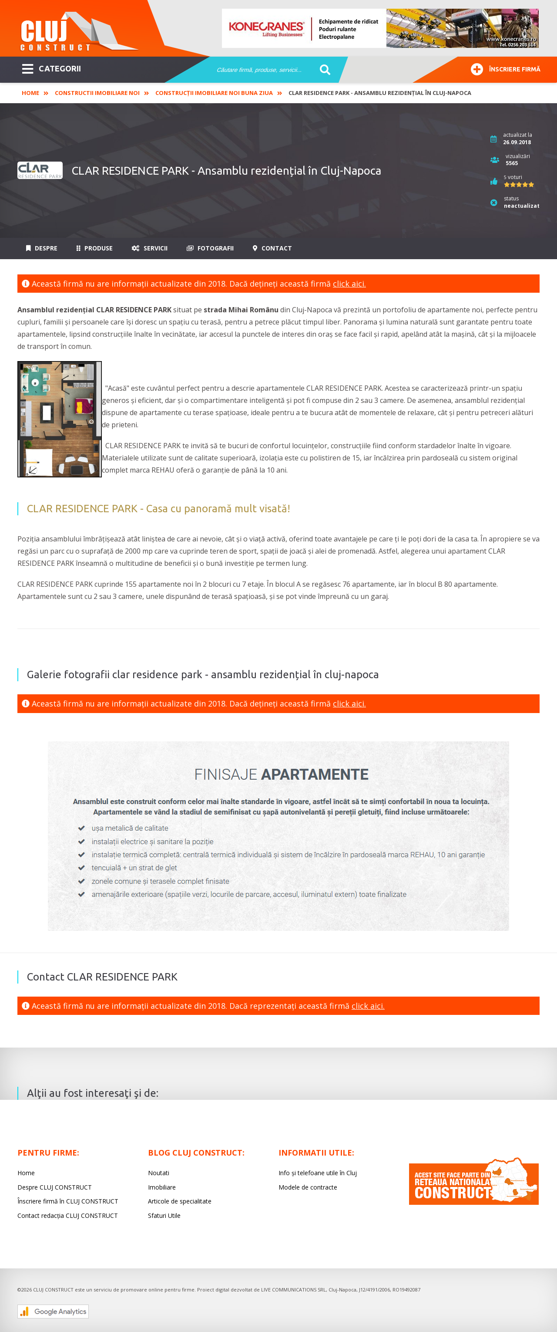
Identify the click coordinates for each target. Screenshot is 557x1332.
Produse (95, 248)
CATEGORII (51, 68)
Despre (41, 248)
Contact (272, 248)
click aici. (349, 283)
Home (30, 93)
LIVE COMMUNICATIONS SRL (293, 1289)
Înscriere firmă (505, 68)
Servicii (150, 248)
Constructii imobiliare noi (97, 93)
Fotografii (210, 248)
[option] (381, 28)
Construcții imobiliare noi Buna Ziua (214, 93)
